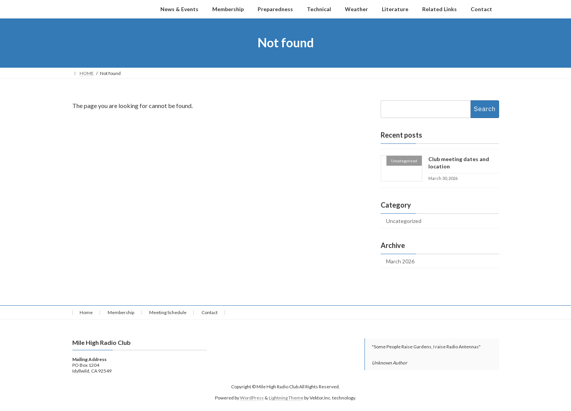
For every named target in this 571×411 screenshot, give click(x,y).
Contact (209, 312)
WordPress (252, 398)
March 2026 (400, 261)
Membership (121, 312)
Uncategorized (403, 220)
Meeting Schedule (167, 312)
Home (86, 312)
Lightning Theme (286, 398)
